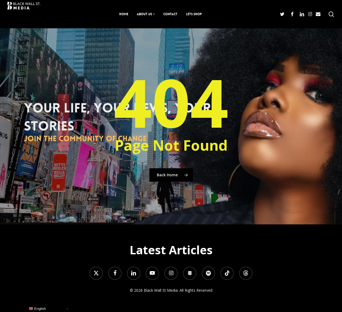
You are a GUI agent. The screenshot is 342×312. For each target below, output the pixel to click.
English (37, 309)
